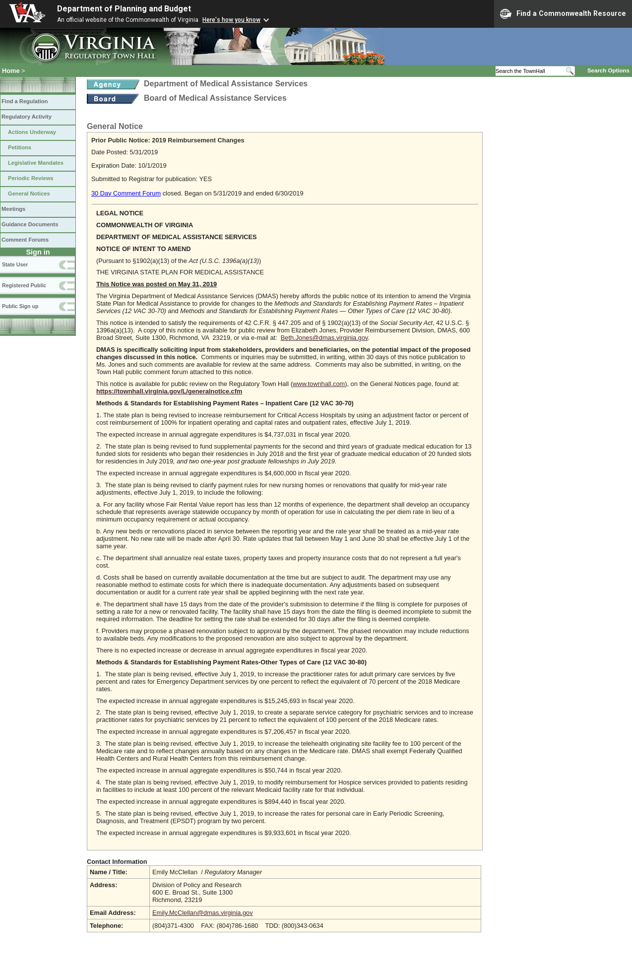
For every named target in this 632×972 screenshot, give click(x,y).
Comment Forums (25, 240)
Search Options (608, 70)
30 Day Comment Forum (126, 193)
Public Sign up (20, 306)
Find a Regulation (24, 101)
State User (15, 264)
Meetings (13, 209)
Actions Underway (32, 132)
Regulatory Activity (26, 117)
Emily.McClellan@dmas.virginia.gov (202, 912)
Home (11, 70)
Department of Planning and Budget (124, 8)
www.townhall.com (319, 384)
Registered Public (24, 285)
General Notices (29, 193)
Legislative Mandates (35, 163)
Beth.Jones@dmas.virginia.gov (324, 337)
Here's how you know (231, 19)
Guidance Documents (29, 224)
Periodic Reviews (31, 178)
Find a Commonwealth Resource (563, 14)
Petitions (19, 147)
